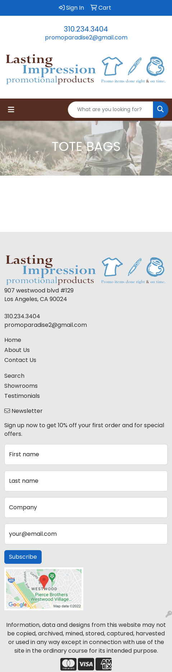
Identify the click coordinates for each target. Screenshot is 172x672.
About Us (17, 350)
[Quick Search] (110, 109)
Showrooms (21, 386)
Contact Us (20, 360)
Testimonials (22, 396)
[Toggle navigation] (11, 110)
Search (14, 376)
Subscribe (23, 557)
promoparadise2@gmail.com (86, 37)
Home (12, 340)
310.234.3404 (86, 29)
